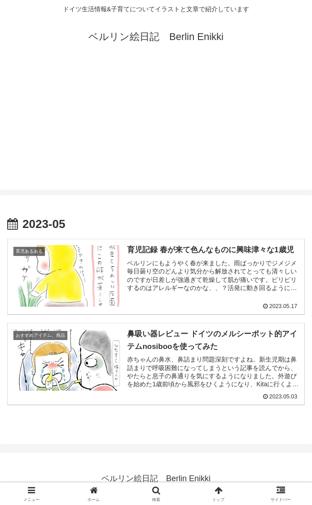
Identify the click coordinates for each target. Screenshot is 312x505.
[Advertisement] (156, 127)
